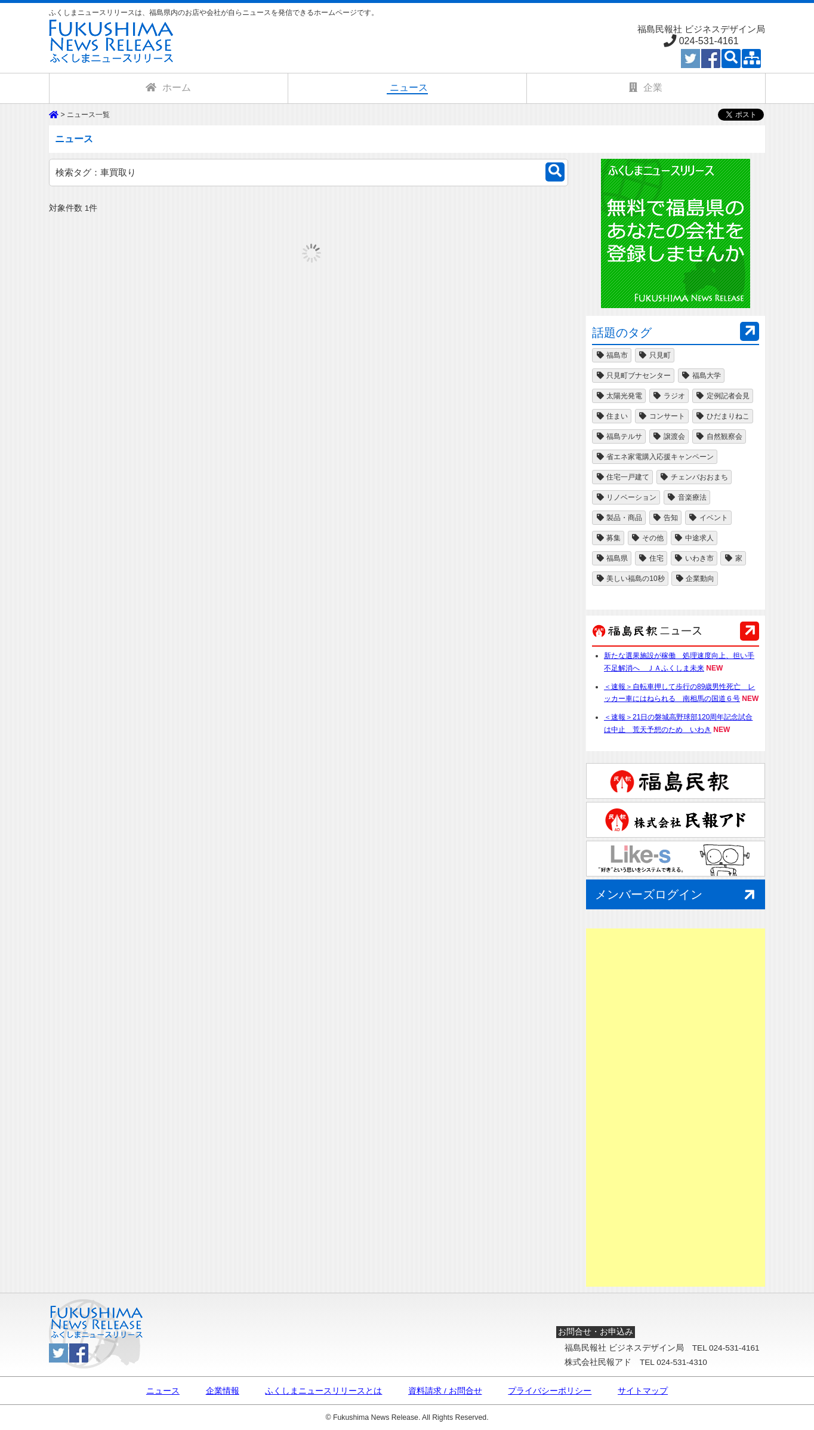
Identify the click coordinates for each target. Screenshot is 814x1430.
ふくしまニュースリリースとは (323, 1391)
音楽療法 (687, 497)
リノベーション (626, 497)
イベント (708, 517)
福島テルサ (619, 436)
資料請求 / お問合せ (445, 1391)
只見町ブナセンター (633, 375)
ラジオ (669, 396)
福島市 (612, 355)
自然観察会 (719, 436)
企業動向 (694, 578)
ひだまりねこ (723, 416)
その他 (647, 538)
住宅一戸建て (622, 477)
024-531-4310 (681, 1362)
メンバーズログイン (677, 895)
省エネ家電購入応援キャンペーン (655, 457)
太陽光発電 (619, 396)
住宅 (651, 558)
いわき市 (694, 558)
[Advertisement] (675, 1107)
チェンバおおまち (694, 477)
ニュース (163, 1391)
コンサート (662, 416)
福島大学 (701, 375)
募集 (608, 538)
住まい (612, 416)
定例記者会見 (723, 396)
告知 (665, 517)
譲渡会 (669, 436)
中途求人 (694, 538)
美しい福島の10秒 (630, 578)
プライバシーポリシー (549, 1391)
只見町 (655, 355)
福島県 (612, 558)
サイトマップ (643, 1391)
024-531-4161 (709, 40)
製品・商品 (619, 517)
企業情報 (222, 1391)
